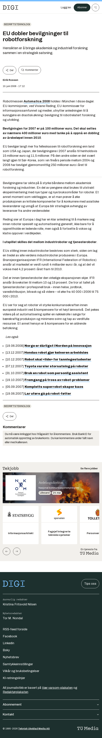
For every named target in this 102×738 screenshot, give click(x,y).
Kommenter (29, 70)
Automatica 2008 (37, 101)
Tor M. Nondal (13, 618)
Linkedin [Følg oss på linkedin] (8, 643)
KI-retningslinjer (14, 678)
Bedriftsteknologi (17, 24)
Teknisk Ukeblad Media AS (34, 728)
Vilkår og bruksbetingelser (21, 671)
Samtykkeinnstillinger (18, 664)
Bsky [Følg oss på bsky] (6, 650)
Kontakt (51, 714)
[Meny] (95, 7)
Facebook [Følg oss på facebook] (10, 636)
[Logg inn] (66, 7)
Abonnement (51, 704)
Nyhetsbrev (11, 657)
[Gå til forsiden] (10, 7)
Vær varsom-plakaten (57, 687)
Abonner (82, 7)
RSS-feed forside (15, 629)
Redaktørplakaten (15, 692)
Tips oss (90, 583)
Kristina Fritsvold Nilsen (20, 604)
